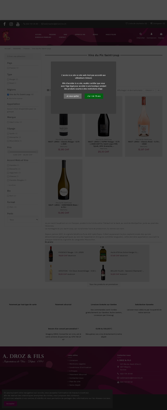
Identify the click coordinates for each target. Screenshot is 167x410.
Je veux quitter (72, 96)
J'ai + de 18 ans (94, 96)
